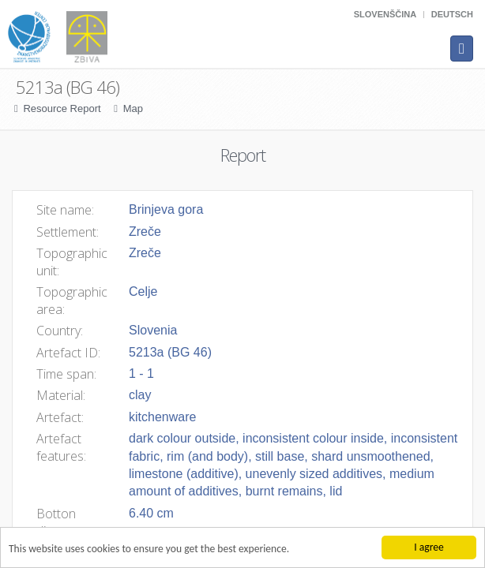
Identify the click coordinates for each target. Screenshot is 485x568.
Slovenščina (385, 14)
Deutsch (452, 14)
